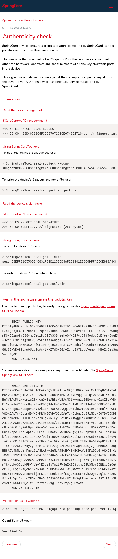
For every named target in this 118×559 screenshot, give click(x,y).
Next (109, 550)
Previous (11, 550)
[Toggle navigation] (111, 6)
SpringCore (12, 5)
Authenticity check (32, 20)
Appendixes (10, 20)
